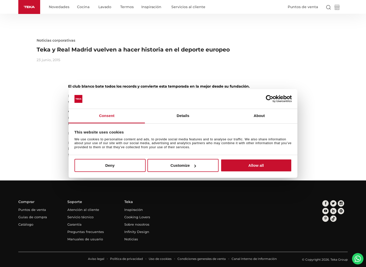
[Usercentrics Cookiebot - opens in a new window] (269, 99)
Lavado (104, 7)
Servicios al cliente (188, 7)
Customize (183, 165)
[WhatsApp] (357, 258)
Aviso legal (96, 259)
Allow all (256, 165)
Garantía (74, 224)
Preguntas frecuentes (85, 232)
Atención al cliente (83, 210)
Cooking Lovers (137, 217)
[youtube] (325, 211)
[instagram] (341, 203)
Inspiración (151, 7)
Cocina (83, 7)
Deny (110, 165)
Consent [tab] (107, 115)
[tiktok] (333, 218)
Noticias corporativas (56, 40)
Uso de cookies (160, 259)
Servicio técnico (80, 217)
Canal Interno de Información (254, 259)
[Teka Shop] (337, 8)
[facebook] (325, 203)
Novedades (59, 7)
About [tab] (259, 115)
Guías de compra (32, 217)
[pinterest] (325, 218)
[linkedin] (333, 211)
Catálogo (25, 224)
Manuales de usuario (85, 239)
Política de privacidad (126, 259)
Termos (127, 7)
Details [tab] (183, 115)
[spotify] (341, 211)
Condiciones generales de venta (201, 259)
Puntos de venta (303, 7)
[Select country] (345, 7)
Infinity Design (136, 232)
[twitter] (333, 203)
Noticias (131, 239)
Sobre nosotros (136, 224)
